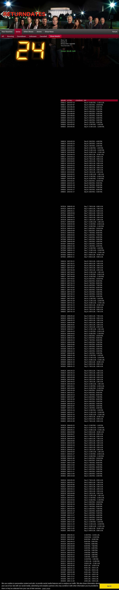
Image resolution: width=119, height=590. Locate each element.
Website (63, 51)
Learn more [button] (46, 588)
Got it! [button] (109, 586)
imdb (73, 51)
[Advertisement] (91, 14)
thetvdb (69, 51)
